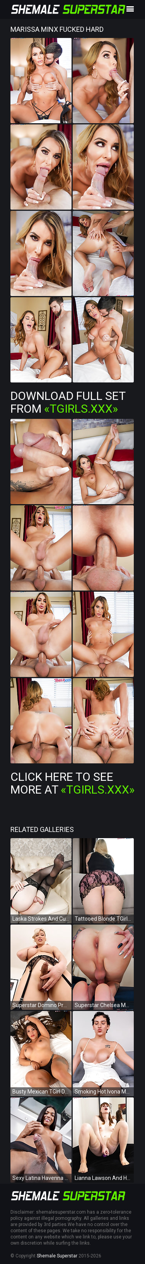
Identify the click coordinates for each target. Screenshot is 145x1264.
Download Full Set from (67, 402)
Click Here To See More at (72, 783)
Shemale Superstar (57, 1256)
